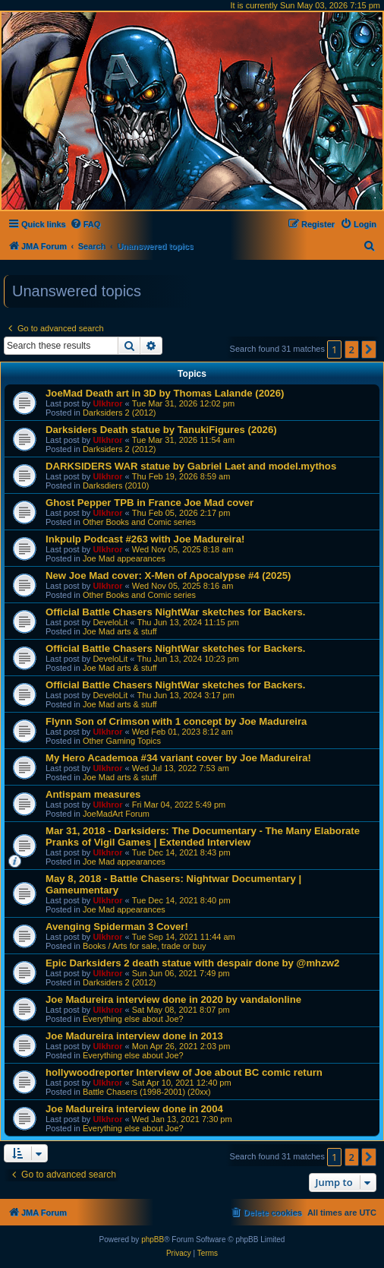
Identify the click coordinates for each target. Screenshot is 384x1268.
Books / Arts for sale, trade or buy (144, 945)
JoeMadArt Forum (116, 813)
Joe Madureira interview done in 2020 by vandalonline (173, 999)
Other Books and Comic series (139, 521)
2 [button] (351, 349)
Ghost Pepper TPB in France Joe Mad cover (149, 502)
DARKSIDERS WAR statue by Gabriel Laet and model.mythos (191, 466)
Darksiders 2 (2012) (119, 412)
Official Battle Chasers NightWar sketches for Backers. (176, 612)
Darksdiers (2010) (116, 485)
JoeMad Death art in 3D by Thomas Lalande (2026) (165, 393)
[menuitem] (85, 224)
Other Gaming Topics (122, 740)
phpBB (152, 1239)
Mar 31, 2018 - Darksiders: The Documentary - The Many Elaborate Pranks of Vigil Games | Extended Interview (203, 836)
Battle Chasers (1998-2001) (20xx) (147, 1091)
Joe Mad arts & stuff (120, 631)
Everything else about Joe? (133, 1018)
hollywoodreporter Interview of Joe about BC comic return (184, 1072)
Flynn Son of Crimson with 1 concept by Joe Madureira (176, 721)
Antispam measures (93, 794)
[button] (368, 349)
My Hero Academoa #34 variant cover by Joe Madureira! (178, 758)
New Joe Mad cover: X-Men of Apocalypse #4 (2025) (168, 575)
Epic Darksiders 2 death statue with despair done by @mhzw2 (192, 963)
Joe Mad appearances (124, 558)
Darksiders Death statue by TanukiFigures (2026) (161, 429)
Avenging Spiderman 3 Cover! (117, 926)
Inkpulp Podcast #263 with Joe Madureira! (145, 539)
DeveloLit (110, 622)
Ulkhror (107, 403)
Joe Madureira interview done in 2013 (134, 1036)
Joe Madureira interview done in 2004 (134, 1109)
